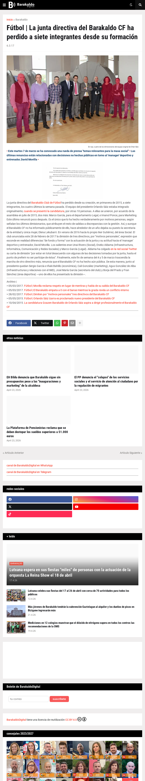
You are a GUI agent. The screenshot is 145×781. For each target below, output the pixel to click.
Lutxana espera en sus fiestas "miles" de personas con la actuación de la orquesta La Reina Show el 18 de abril (69, 572)
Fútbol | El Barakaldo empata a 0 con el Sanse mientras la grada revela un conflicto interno (76, 290)
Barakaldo (21, 19)
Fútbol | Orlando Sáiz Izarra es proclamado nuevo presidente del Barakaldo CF (69, 298)
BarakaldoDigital (16, 719)
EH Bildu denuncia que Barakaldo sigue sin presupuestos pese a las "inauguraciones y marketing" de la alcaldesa (34, 381)
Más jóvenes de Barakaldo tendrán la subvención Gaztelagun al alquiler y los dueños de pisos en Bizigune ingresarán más (81, 608)
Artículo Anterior (14, 452)
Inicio (10, 19)
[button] (4, 5)
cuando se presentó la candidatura (44, 211)
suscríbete (59, 699)
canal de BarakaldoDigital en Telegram (29, 472)
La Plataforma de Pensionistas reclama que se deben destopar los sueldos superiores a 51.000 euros (37, 432)
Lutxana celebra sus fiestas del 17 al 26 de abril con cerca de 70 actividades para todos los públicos (78, 592)
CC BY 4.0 (75, 719)
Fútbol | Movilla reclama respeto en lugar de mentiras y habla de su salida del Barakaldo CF (76, 285)
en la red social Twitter (124, 249)
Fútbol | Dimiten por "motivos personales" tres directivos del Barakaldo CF (66, 294)
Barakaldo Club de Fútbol (46, 202)
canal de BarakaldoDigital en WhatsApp (30, 465)
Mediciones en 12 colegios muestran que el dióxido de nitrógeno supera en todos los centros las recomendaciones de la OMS (81, 624)
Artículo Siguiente (130, 452)
